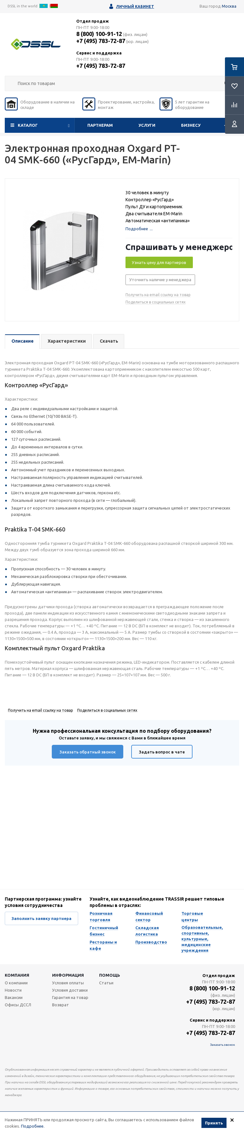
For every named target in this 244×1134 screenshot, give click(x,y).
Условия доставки (70, 990)
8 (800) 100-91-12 (99, 34)
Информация (68, 975)
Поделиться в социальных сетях (155, 302)
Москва (229, 6)
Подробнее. (32, 1126)
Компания (17, 975)
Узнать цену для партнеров (159, 262)
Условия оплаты (68, 983)
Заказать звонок (222, 1044)
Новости (13, 990)
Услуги (147, 125)
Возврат (60, 1004)
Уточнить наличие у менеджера (160, 279)
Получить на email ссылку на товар (158, 295)
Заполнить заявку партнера (41, 918)
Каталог (28, 125)
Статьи (106, 983)
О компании (16, 983)
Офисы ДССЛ (18, 1004)
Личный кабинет (135, 6)
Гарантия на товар (70, 997)
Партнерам (100, 125)
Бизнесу (190, 125)
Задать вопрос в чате (162, 752)
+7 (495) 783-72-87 (100, 41)
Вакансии (14, 997)
